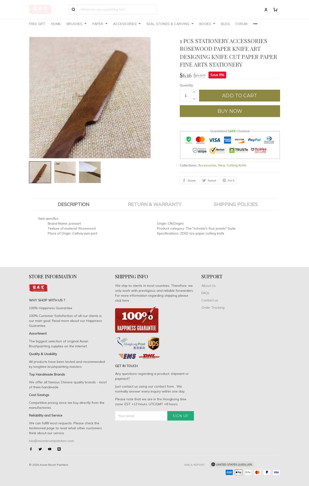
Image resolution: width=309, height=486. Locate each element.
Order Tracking (213, 307)
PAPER (100, 24)
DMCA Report (194, 464)
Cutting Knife (236, 165)
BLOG (225, 24)
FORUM (242, 24)
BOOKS (207, 24)
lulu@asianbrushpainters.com (51, 441)
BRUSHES (77, 24)
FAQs (205, 293)
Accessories (207, 165)
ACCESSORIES (127, 24)
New (221, 165)
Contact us (209, 300)
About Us (208, 286)
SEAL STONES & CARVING (170, 24)
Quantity (186, 85)
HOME (56, 24)
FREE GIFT (37, 24)
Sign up (181, 416)
